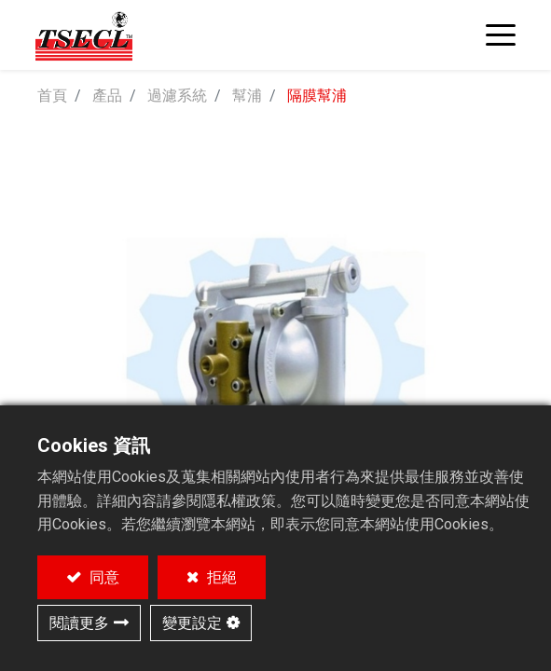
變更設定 (192, 623)
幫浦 (247, 95)
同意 (102, 577)
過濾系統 (177, 95)
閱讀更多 (79, 623)
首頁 (52, 95)
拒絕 (220, 577)
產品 (107, 95)
